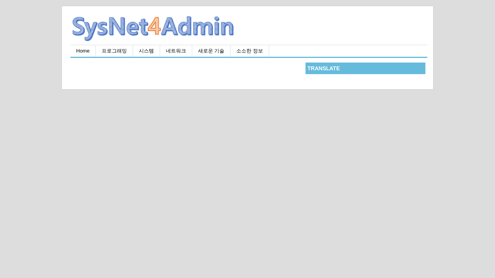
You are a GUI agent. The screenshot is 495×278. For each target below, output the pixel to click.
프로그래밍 (114, 51)
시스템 (146, 51)
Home (83, 51)
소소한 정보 (249, 51)
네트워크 (176, 51)
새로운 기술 (211, 51)
